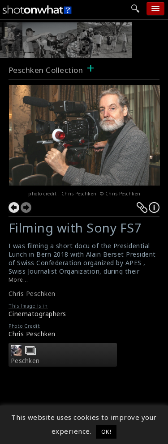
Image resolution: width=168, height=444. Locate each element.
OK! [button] (106, 431)
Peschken (25, 361)
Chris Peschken (32, 293)
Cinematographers (37, 313)
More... (18, 279)
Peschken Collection (46, 70)
